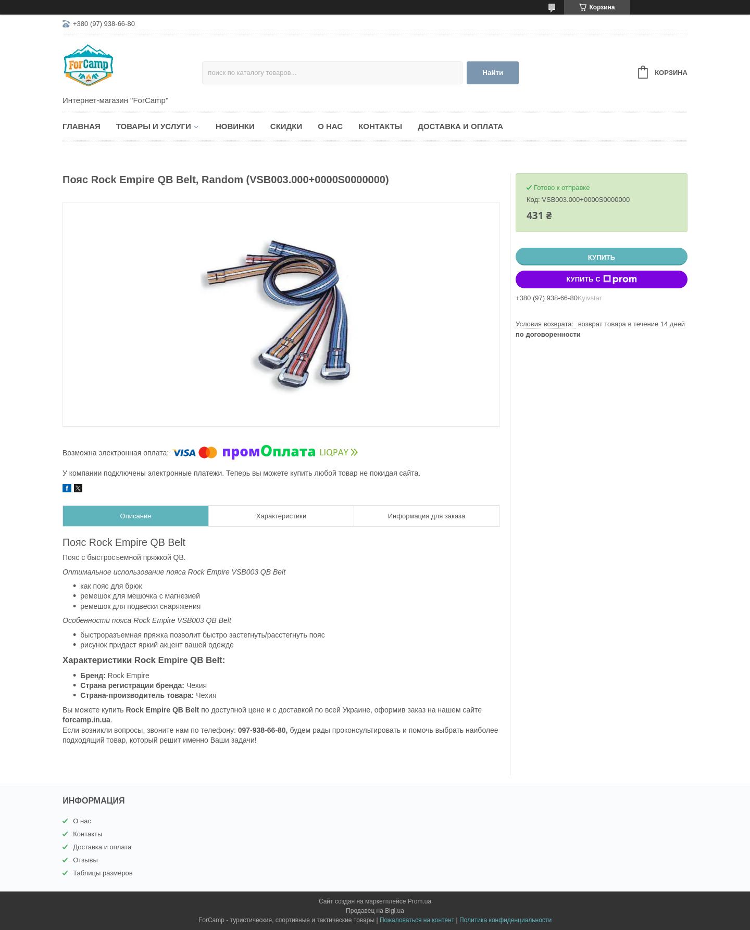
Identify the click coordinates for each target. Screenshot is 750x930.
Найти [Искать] (492, 73)
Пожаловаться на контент (417, 920)
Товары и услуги (153, 126)
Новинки (235, 126)
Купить (601, 257)
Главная (82, 126)
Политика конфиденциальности (505, 920)
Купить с (601, 279)
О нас (330, 126)
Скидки (286, 126)
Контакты (380, 126)
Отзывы (85, 860)
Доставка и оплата (460, 126)
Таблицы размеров (103, 873)
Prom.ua (419, 901)
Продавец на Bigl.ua (375, 910)
